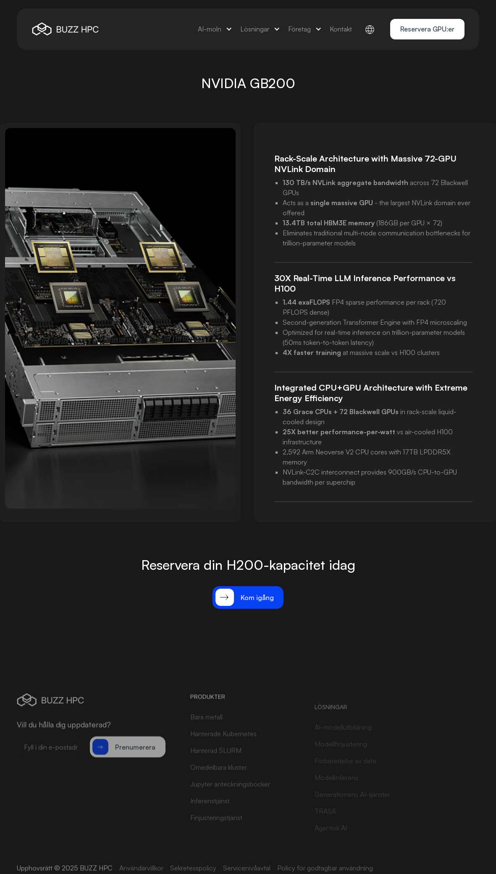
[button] (215, 29)
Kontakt (341, 29)
